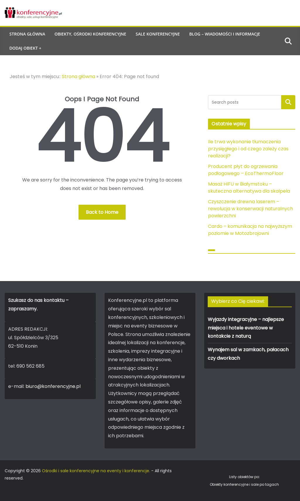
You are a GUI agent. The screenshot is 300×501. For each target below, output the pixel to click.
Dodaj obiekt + (25, 48)
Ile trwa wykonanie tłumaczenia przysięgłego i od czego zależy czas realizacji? (248, 148)
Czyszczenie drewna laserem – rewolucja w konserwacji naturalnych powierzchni (250, 208)
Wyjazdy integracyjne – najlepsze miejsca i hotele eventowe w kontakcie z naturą (246, 328)
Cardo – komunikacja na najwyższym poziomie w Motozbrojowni (250, 230)
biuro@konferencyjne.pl (53, 386)
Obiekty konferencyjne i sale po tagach (244, 484)
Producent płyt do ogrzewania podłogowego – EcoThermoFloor (246, 170)
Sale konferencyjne (158, 34)
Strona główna (27, 34)
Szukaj (288, 102)
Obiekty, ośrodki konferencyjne (90, 34)
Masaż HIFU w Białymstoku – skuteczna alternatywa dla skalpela (249, 187)
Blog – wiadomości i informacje (224, 34)
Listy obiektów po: (244, 476)
